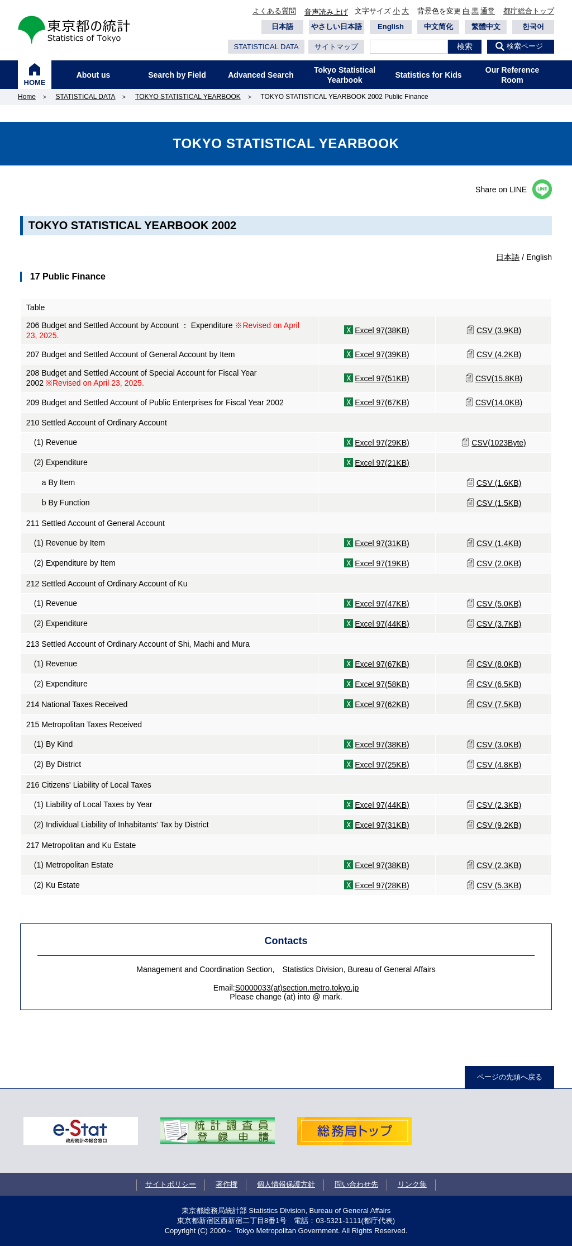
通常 (487, 11)
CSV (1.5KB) (498, 503)
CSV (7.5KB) (498, 704)
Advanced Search (261, 74)
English (391, 26)
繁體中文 (485, 26)
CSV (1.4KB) (498, 543)
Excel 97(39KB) (382, 354)
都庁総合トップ (528, 11)
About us (94, 74)
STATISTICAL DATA (265, 46)
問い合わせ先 (356, 1184)
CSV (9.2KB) (498, 825)
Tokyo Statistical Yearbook (344, 74)
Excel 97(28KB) (382, 885)
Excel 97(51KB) (382, 378)
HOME (35, 82)
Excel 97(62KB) (382, 704)
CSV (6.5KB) (498, 684)
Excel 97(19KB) (382, 563)
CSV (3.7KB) (498, 623)
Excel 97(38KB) (382, 330)
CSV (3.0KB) (498, 744)
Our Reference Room (512, 74)
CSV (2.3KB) (498, 804)
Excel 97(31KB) (382, 543)
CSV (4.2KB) (498, 354)
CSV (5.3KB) (498, 885)
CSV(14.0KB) (498, 402)
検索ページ (525, 46)
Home (27, 97)
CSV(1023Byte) (498, 442)
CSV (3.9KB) (498, 330)
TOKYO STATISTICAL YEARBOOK (188, 97)
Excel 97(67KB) (382, 402)
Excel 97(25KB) (382, 764)
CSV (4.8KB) (498, 764)
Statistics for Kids (428, 74)
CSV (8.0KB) (498, 664)
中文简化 (438, 26)
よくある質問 (274, 11)
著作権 (226, 1184)
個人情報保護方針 (286, 1184)
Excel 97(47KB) (382, 603)
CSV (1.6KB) (498, 482)
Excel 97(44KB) (382, 623)
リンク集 (412, 1184)
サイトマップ (336, 46)
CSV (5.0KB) (498, 603)
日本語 (282, 26)
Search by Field (177, 74)
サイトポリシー (170, 1184)
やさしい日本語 (336, 26)
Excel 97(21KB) (382, 462)
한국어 (533, 26)
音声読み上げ (326, 12)
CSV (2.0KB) (498, 563)
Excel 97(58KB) (382, 684)
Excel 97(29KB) (382, 442)
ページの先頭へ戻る (509, 1077)
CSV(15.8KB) (498, 378)
